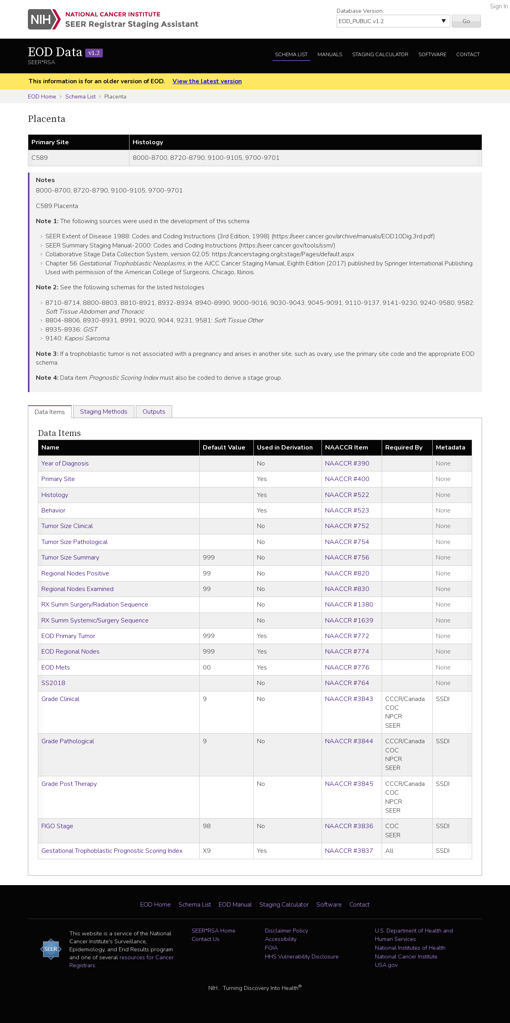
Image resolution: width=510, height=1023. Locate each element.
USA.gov (386, 965)
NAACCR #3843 (349, 699)
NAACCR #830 (347, 589)
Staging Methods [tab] (104, 411)
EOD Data (65, 53)
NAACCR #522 (347, 495)
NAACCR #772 (347, 636)
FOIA (271, 948)
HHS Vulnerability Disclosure (302, 956)
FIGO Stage (57, 826)
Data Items (59, 433)
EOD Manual (235, 905)
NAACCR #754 (347, 542)
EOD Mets (55, 667)
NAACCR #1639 (349, 620)
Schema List (291, 54)
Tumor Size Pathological (74, 542)
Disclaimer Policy (286, 931)
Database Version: (360, 11)
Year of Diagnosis (65, 463)
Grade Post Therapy (69, 784)
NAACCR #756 (347, 557)
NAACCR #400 (347, 479)
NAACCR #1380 (349, 604)
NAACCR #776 (347, 667)
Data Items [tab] (50, 412)
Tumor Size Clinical (67, 526)
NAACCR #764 (347, 683)
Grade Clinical (60, 699)
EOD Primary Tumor (68, 636)
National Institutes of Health (410, 948)
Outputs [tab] (154, 411)
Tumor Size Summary (70, 557)
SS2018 (53, 683)
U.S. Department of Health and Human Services (414, 935)
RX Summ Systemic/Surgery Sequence (95, 620)
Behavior (53, 510)
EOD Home (42, 96)
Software (432, 54)
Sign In (499, 6)
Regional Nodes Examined (77, 589)
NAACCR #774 (347, 651)
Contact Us (206, 939)
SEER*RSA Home (213, 931)
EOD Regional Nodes (70, 651)
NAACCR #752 (347, 526)
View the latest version (207, 81)
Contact (468, 54)
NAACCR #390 (347, 463)
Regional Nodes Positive (75, 573)
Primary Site (58, 479)
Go (466, 21)
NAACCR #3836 (349, 826)
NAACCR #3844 (349, 741)
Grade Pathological (67, 741)
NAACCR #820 (347, 573)
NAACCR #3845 (349, 784)
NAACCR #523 (347, 510)
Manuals (330, 54)
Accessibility (280, 939)
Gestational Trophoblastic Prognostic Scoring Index (111, 850)
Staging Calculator (380, 54)
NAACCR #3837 (349, 850)
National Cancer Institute (406, 956)
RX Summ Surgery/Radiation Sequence (94, 604)
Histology (54, 495)
